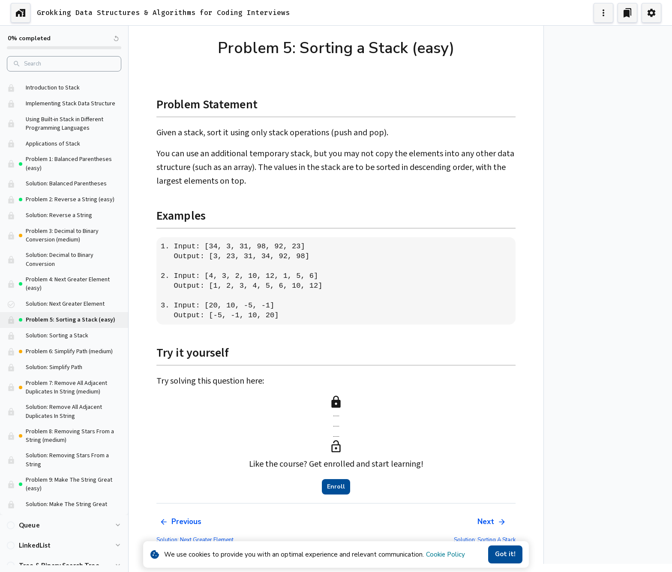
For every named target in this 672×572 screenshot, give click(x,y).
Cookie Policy (445, 554)
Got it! (505, 554)
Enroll (336, 487)
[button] (64, 82)
